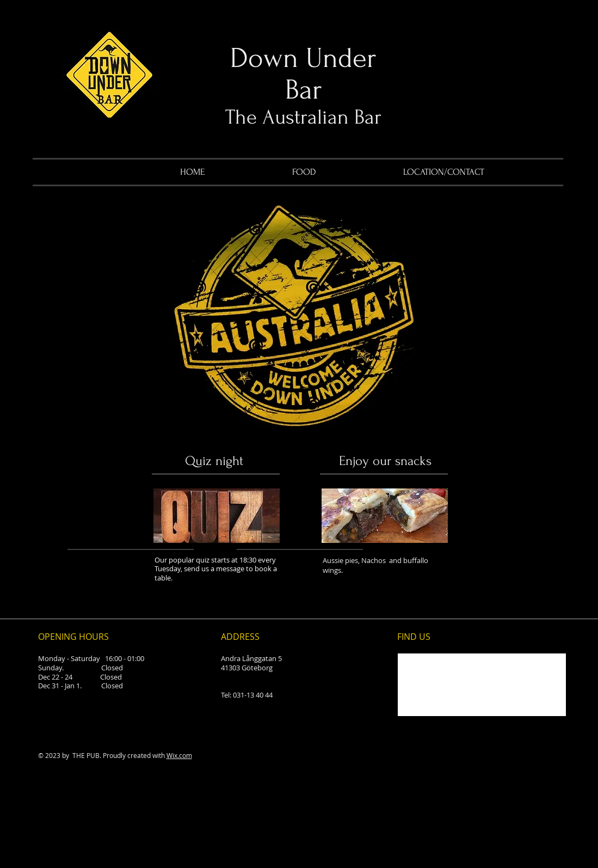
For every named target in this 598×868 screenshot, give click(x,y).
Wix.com (179, 755)
